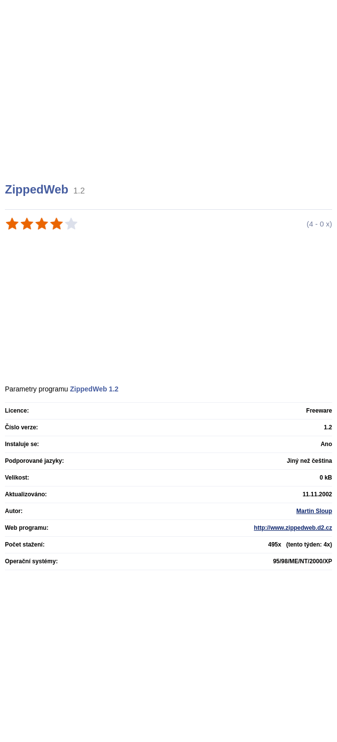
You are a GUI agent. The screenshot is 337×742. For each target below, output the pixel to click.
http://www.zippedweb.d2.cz (293, 527)
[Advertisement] (169, 103)
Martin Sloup (314, 511)
